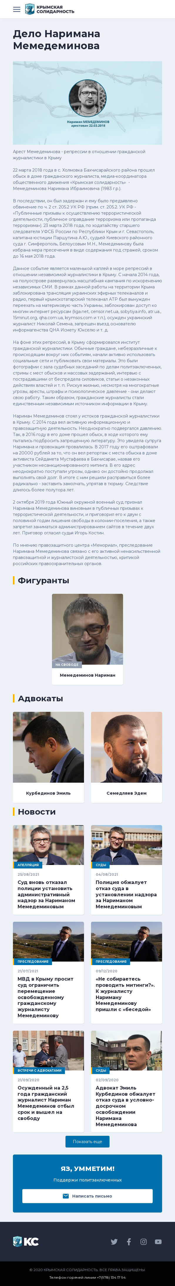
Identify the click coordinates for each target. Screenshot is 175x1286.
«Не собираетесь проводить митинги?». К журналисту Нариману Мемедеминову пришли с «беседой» (125, 994)
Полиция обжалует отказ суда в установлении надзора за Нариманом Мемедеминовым (126, 894)
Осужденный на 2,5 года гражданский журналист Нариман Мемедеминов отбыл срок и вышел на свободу (46, 1103)
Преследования (33, 962)
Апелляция (28, 865)
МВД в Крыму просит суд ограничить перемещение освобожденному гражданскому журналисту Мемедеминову (45, 997)
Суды (101, 865)
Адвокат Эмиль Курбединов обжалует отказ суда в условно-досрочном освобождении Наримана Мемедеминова (125, 1106)
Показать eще (87, 1141)
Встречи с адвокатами (39, 1071)
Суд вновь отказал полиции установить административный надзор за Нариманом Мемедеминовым (46, 894)
